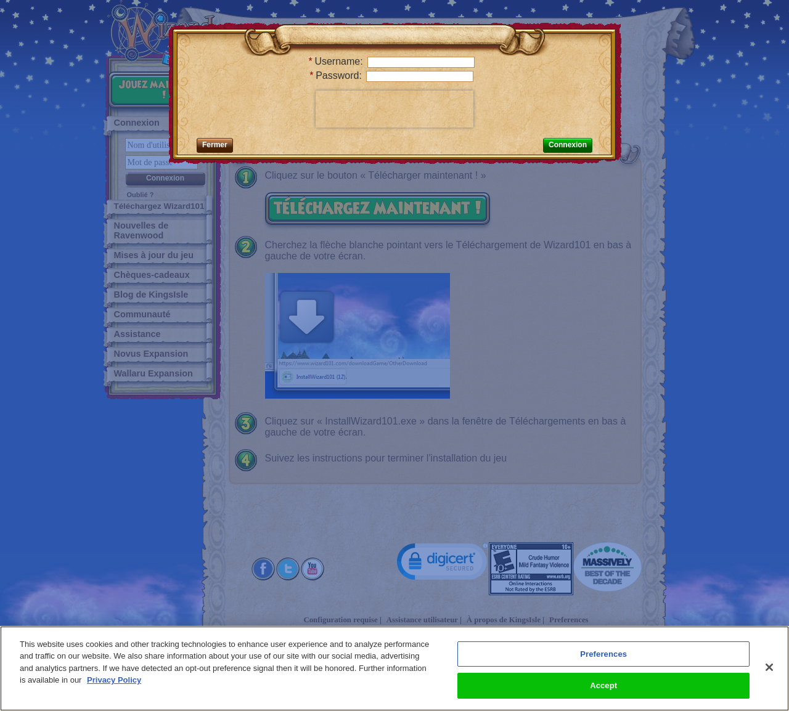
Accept (603, 685)
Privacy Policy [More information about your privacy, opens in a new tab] (114, 680)
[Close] (769, 667)
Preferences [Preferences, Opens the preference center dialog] (603, 654)
